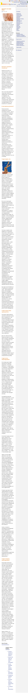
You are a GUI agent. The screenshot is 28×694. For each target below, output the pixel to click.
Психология (19, 14)
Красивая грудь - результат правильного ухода (10, 682)
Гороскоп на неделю (21, 41)
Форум (12, 4)
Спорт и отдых (19, 22)
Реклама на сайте (24, 4)
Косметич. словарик (21, 35)
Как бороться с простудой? (10, 672)
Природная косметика (24, 3)
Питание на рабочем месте (10, 676)
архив (15, 4)
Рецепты (12, 0)
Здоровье (8, 649)
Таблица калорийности (21, 36)
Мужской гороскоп (20, 43)
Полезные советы (20, 18)
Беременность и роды (24, 0)
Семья (18, 25)
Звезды (18, 28)
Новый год (19, 13)
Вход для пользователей (22, 5)
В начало (18, 11)
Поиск (19, 4)
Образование (19, 20)
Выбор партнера (20, 44)
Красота (18, 17)
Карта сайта (19, 47)
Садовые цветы (20, 34)
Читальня (18, 27)
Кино (17, 29)
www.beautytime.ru (5, 644)
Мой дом (18, 26)
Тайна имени (23, 2)
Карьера (18, 19)
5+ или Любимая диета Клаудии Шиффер (10, 666)
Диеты (17, 0)
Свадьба (18, 24)
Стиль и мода (19, 15)
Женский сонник (17, 2)
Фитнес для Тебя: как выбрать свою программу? (10, 660)
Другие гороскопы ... (21, 45)
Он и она (18, 21)
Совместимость (20, 42)
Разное (18, 30)
